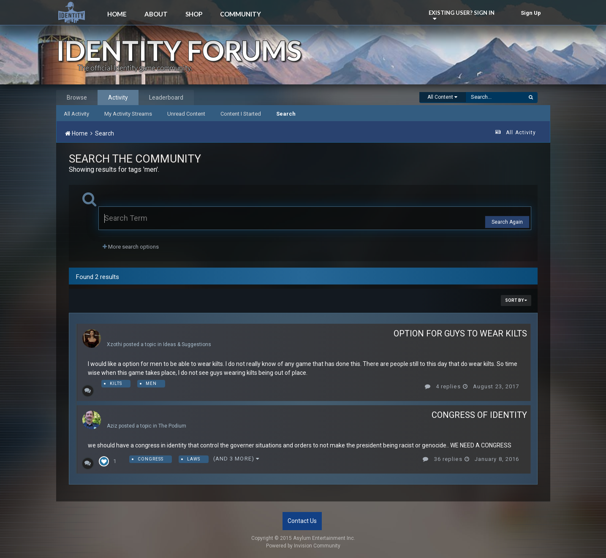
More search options (131, 247)
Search (286, 114)
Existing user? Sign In (463, 14)
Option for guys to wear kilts (460, 333)
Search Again (507, 222)
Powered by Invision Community (303, 546)
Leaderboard (166, 97)
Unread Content (186, 114)
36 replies (442, 459)
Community (240, 14)
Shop (193, 14)
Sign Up (531, 13)
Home (117, 14)
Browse (77, 97)
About (156, 14)
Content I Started (240, 114)
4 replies (443, 386)
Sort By (516, 300)
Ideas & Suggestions (187, 344)
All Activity (76, 114)
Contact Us (302, 520)
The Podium (172, 426)
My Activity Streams (128, 114)
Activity (118, 97)
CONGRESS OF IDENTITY (479, 415)
